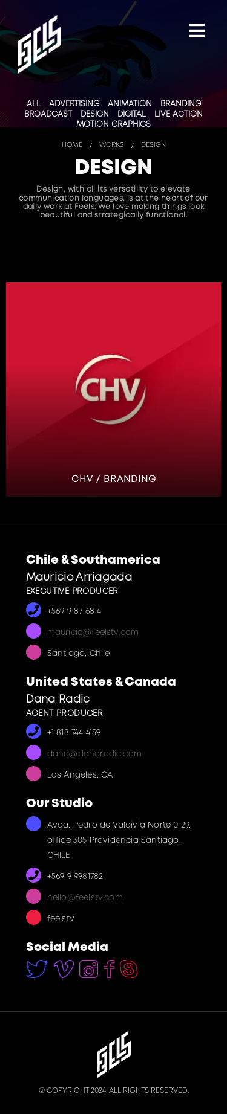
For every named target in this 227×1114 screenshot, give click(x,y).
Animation (130, 104)
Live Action (178, 114)
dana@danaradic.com (94, 754)
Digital (131, 114)
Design (95, 114)
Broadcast (48, 114)
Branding (180, 104)
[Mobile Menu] (197, 32)
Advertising (74, 104)
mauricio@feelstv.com (93, 632)
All (34, 104)
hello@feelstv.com (85, 897)
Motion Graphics (113, 124)
